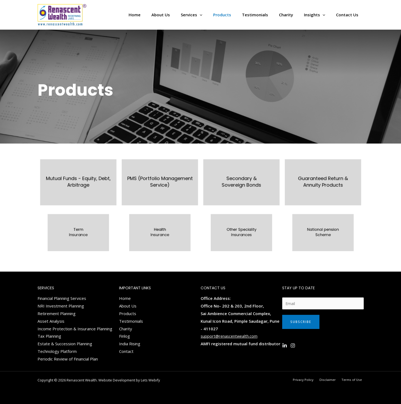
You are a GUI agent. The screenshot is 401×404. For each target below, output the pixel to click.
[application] (214, 15)
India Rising (129, 343)
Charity (125, 328)
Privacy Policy (310, 379)
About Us (127, 306)
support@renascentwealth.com (230, 336)
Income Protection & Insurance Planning (75, 328)
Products (127, 313)
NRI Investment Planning (61, 306)
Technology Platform (57, 351)
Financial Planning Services (62, 298)
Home (125, 298)
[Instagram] (292, 345)
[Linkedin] (284, 345)
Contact (126, 351)
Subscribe (300, 322)
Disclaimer (332, 379)
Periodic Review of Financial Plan (68, 359)
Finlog (124, 336)
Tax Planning (49, 336)
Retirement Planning (57, 313)
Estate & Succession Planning (65, 343)
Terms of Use (353, 379)
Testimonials (131, 321)
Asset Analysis (51, 321)
